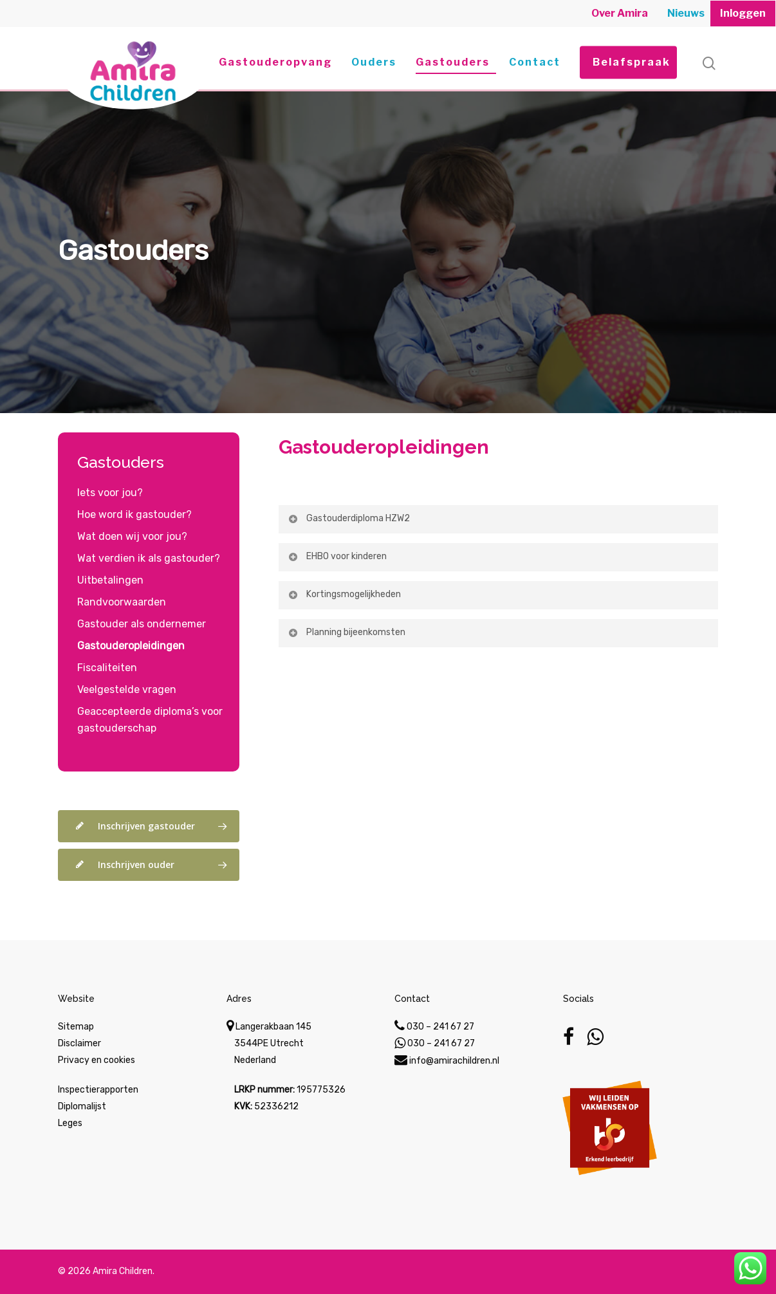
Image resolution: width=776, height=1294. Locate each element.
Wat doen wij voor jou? (132, 536)
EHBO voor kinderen (337, 556)
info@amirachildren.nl (446, 1060)
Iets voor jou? (110, 492)
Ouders (373, 62)
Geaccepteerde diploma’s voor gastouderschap (150, 719)
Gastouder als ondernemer (141, 624)
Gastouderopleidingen (384, 447)
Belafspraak (631, 62)
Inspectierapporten (98, 1089)
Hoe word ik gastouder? (134, 514)
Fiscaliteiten (107, 667)
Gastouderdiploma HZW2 (348, 518)
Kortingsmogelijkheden (344, 594)
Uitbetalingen (110, 580)
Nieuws (686, 13)
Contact (534, 62)
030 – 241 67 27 (434, 1026)
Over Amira (619, 13)
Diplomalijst (82, 1106)
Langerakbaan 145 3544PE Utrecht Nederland (268, 1043)
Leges (70, 1123)
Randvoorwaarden (121, 602)
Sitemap (76, 1026)
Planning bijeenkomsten (346, 632)
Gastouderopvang (275, 62)
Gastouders (453, 62)
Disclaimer (79, 1043)
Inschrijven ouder (154, 865)
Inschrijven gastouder (154, 826)
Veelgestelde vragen (126, 689)
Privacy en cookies (96, 1060)
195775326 (321, 1089)
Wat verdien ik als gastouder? (148, 558)
